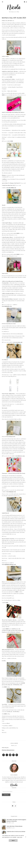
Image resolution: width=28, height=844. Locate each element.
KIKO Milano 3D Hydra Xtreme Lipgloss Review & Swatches (16, 820)
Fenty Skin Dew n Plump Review (14, 826)
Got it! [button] (13, 840)
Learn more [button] (19, 837)
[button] (2, 2)
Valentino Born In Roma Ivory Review (16, 831)
